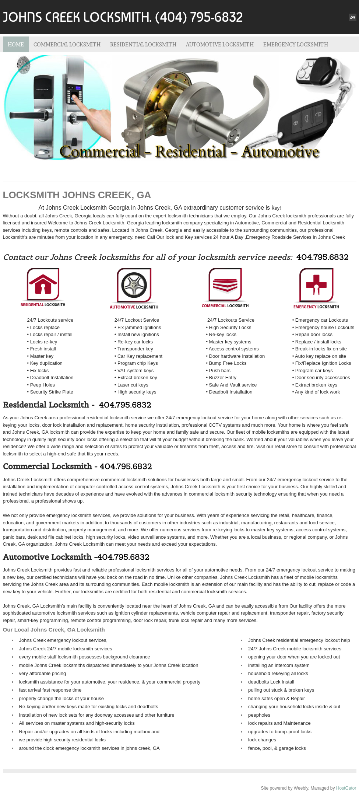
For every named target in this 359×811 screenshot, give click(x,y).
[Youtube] (352, 17)
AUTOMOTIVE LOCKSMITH (220, 44)
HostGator (346, 788)
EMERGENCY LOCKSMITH (295, 44)
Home (16, 44)
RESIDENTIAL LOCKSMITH (143, 44)
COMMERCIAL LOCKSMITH (67, 44)
